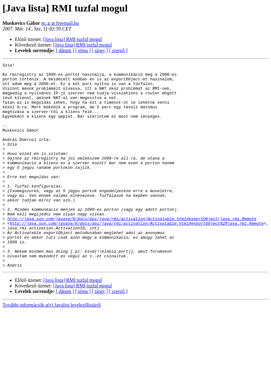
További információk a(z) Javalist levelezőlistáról (51, 346)
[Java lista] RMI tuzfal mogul (72, 39)
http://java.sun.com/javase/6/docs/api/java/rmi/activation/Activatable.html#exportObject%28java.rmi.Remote (137, 256)
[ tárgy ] (100, 50)
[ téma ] (83, 50)
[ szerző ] (118, 50)
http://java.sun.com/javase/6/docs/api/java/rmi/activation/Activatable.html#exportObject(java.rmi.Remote (131, 250)
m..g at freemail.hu (60, 23)
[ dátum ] (65, 50)
